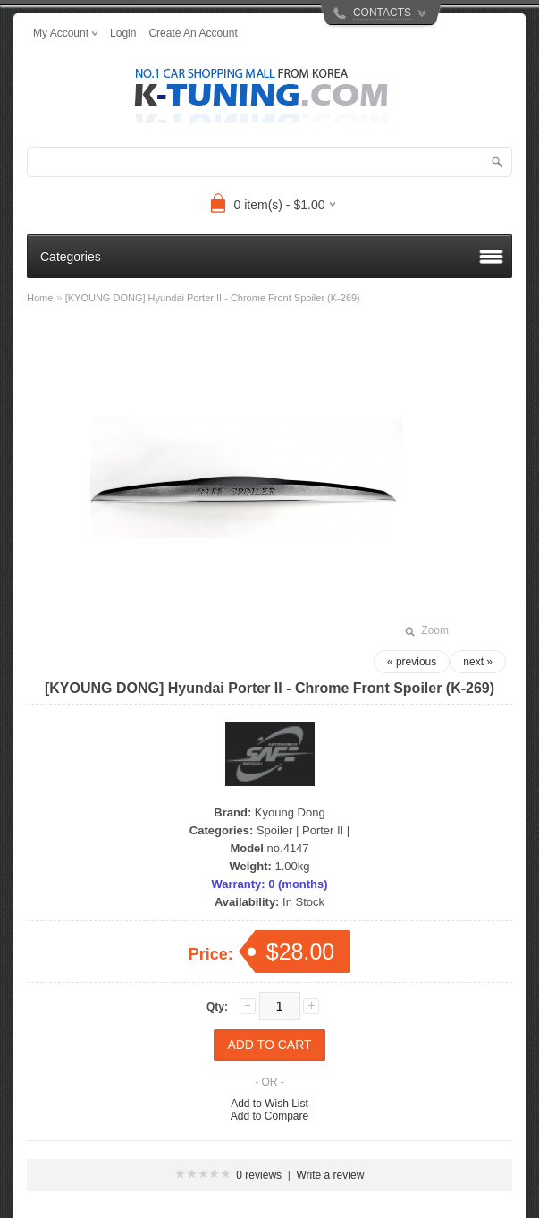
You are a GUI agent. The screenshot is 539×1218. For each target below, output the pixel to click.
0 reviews (259, 1175)
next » (478, 662)
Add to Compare (269, 1116)
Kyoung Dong (290, 812)
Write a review (331, 1175)
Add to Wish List (269, 1103)
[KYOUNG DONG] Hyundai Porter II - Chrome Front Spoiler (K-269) (212, 297)
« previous (411, 662)
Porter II (322, 830)
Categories (70, 257)
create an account (192, 33)
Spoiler (274, 830)
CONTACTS (382, 12)
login (123, 33)
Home (40, 297)
